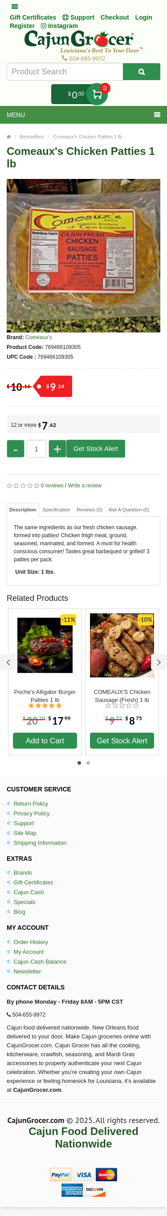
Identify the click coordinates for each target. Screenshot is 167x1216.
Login (143, 17)
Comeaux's (38, 337)
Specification (56, 509)
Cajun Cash (25, 892)
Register (22, 25)
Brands (19, 872)
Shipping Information (37, 842)
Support (20, 823)
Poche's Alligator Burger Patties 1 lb (45, 696)
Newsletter (24, 971)
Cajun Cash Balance (36, 961)
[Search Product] (141, 71)
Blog (16, 911)
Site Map (22, 833)
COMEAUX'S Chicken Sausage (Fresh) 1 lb (122, 696)
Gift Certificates (33, 17)
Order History (27, 942)
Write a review (85, 485)
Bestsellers (32, 136)
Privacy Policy (28, 813)
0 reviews (52, 485)
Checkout (115, 17)
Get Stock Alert (95, 448)
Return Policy (27, 803)
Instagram (59, 25)
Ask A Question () (129, 509)
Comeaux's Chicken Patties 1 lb (87, 136)
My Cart (97, 94)
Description (23, 509)
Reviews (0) (89, 509)
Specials (21, 902)
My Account (25, 951)
